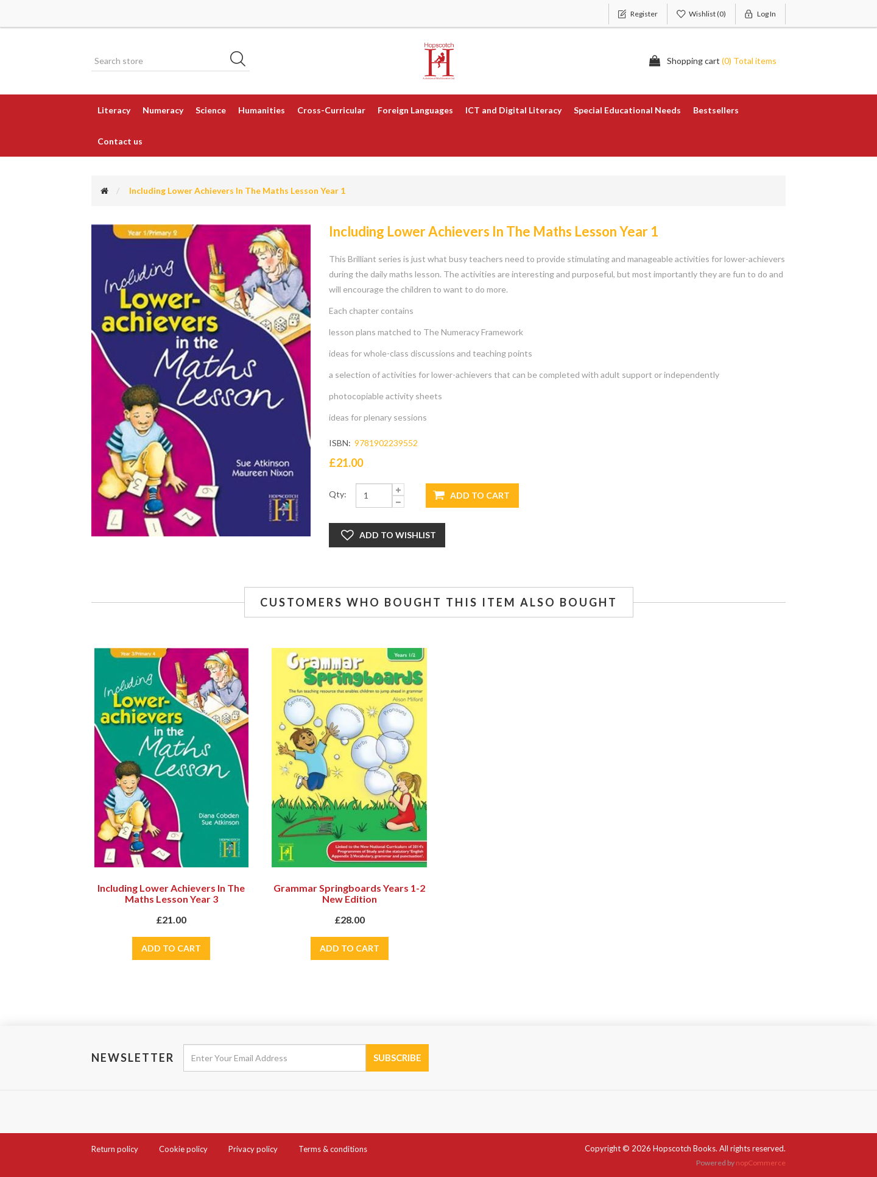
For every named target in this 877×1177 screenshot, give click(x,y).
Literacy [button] (113, 110)
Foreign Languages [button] (415, 110)
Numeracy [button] (163, 110)
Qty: (338, 494)
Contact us (120, 141)
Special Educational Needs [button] (627, 110)
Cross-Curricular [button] (331, 110)
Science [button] (210, 110)
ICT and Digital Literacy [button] (513, 110)
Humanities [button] (261, 110)
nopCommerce (761, 1162)
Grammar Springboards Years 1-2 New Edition (349, 893)
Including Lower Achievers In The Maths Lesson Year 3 (171, 893)
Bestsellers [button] (716, 110)
